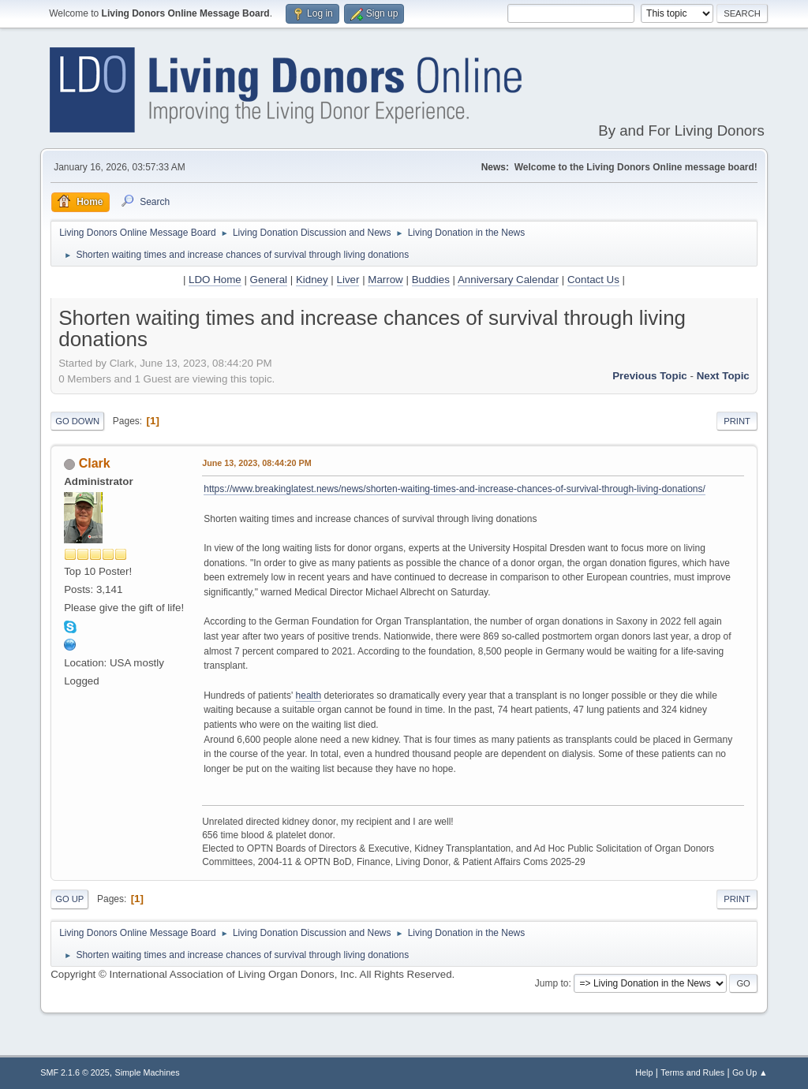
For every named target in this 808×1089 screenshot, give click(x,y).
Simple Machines (147, 1072)
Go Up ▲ (750, 1072)
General (268, 279)
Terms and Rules (692, 1072)
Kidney (312, 279)
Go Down (77, 421)
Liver (348, 279)
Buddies (431, 279)
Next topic (723, 376)
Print (737, 421)
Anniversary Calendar (508, 279)
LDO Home (215, 279)
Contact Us (593, 279)
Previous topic (649, 376)
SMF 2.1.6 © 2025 (75, 1072)
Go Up (69, 899)
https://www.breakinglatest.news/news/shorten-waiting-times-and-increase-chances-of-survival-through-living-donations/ (454, 488)
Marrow (385, 279)
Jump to (552, 983)
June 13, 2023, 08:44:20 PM (256, 463)
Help (644, 1072)
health (309, 695)
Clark (94, 463)
